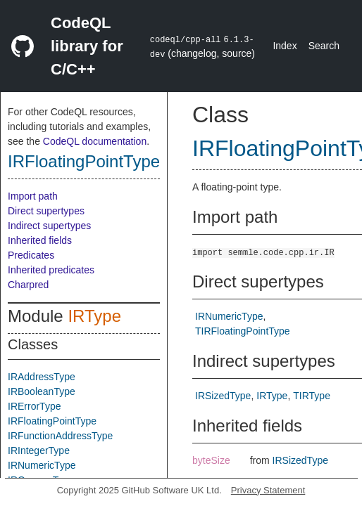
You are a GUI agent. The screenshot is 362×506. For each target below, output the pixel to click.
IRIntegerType (39, 450)
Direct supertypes (46, 210)
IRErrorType (34, 406)
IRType (94, 315)
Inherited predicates (51, 269)
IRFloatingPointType (84, 161)
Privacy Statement (268, 490)
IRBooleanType (41, 391)
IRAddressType (41, 376)
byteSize (211, 460)
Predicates (31, 255)
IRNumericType (41, 465)
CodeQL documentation (94, 141)
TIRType (311, 395)
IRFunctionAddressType (60, 435)
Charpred (28, 284)
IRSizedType (223, 395)
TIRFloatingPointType (242, 331)
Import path (33, 196)
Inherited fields (40, 240)
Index (285, 45)
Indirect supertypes (49, 225)
